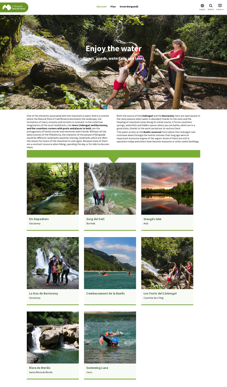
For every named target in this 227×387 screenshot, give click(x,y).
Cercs (89, 372)
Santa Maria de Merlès (41, 372)
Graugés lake (153, 219)
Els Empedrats (39, 219)
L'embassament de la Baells (105, 293)
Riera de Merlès (40, 368)
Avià (146, 223)
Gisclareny (34, 223)
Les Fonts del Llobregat (160, 293)
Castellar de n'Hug (153, 297)
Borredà (90, 223)
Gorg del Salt (95, 219)
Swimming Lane (97, 368)
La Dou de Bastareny (43, 293)
